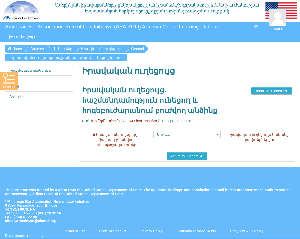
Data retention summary (24, 236)
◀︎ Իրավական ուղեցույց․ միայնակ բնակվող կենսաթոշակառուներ (115, 139)
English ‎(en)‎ (23, 37)
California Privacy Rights (197, 231)
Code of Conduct (112, 231)
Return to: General (271, 91)
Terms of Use (74, 231)
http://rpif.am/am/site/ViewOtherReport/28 (124, 121)
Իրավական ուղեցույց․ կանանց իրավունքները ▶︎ (258, 137)
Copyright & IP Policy (246, 231)
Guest (277, 26)
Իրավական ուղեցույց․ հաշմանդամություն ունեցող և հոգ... (67, 57)
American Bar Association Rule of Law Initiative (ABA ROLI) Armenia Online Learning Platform (112, 27)
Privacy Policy (151, 231)
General (137, 49)
